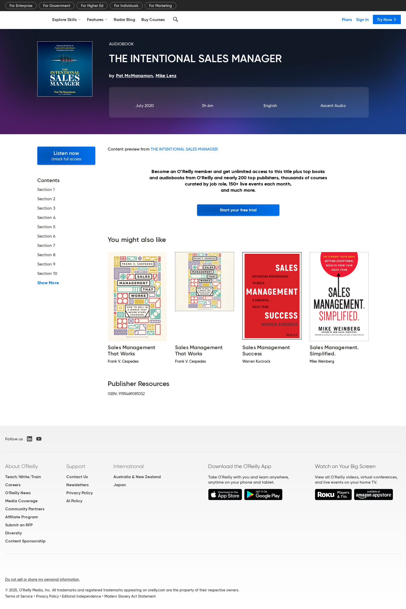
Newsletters (77, 485)
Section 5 (46, 227)
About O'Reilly (21, 466)
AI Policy (74, 501)
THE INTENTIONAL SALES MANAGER (184, 149)
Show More (48, 283)
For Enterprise (21, 5)
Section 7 (46, 245)
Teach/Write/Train (23, 476)
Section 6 (46, 236)
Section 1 (46, 190)
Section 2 (46, 199)
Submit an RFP (19, 525)
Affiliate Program (21, 517)
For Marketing (160, 5)
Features (97, 19)
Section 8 (46, 255)
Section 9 (46, 264)
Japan (119, 485)
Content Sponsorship (25, 541)
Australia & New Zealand (137, 476)
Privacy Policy (79, 493)
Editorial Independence (81, 596)
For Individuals (126, 5)
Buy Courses (153, 19)
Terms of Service (19, 596)
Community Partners (24, 509)
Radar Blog (124, 19)
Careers (12, 485)
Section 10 (47, 273)
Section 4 (46, 218)
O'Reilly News (18, 493)
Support (75, 466)
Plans (347, 19)
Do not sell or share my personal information (42, 579)
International (128, 466)
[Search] (175, 19)
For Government (56, 5)
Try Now (387, 19)
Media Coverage (21, 501)
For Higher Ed (92, 5)
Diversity (13, 533)
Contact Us (77, 476)
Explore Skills (66, 19)
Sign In (362, 19)
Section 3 (46, 208)
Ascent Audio (333, 105)
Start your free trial (238, 210)
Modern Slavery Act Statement (130, 596)
